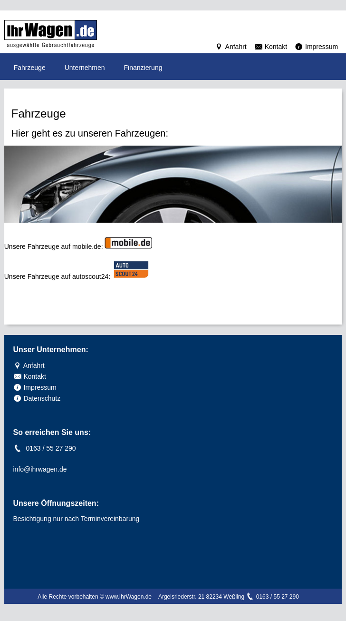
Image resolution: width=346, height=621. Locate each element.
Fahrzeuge (30, 67)
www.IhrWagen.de (129, 596)
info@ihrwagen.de (40, 469)
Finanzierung (143, 67)
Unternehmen (85, 67)
